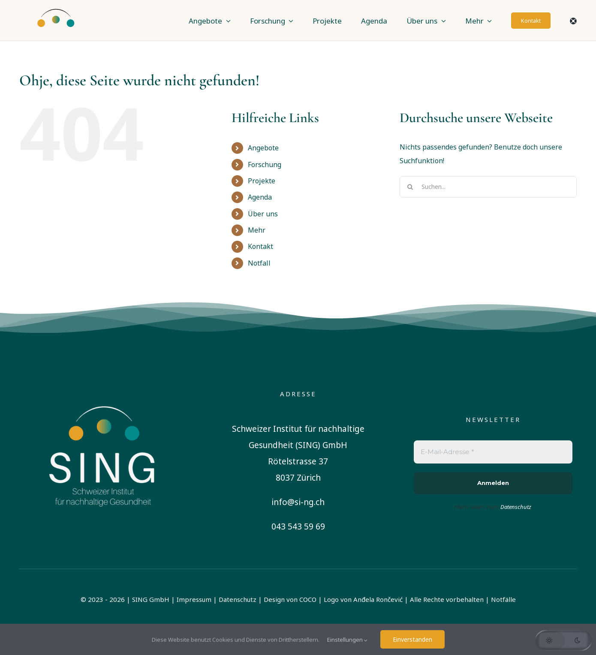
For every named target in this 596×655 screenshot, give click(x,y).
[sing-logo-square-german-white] (103, 391)
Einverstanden (412, 639)
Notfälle (503, 599)
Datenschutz (237, 599)
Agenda (260, 197)
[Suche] (410, 186)
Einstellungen (347, 639)
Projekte (261, 180)
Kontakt (260, 246)
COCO (307, 599)
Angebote (263, 148)
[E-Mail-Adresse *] (493, 452)
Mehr (256, 230)
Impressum (194, 599)
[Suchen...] (488, 186)
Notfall (259, 263)
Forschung (264, 164)
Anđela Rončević (378, 599)
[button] (563, 640)
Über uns (263, 213)
